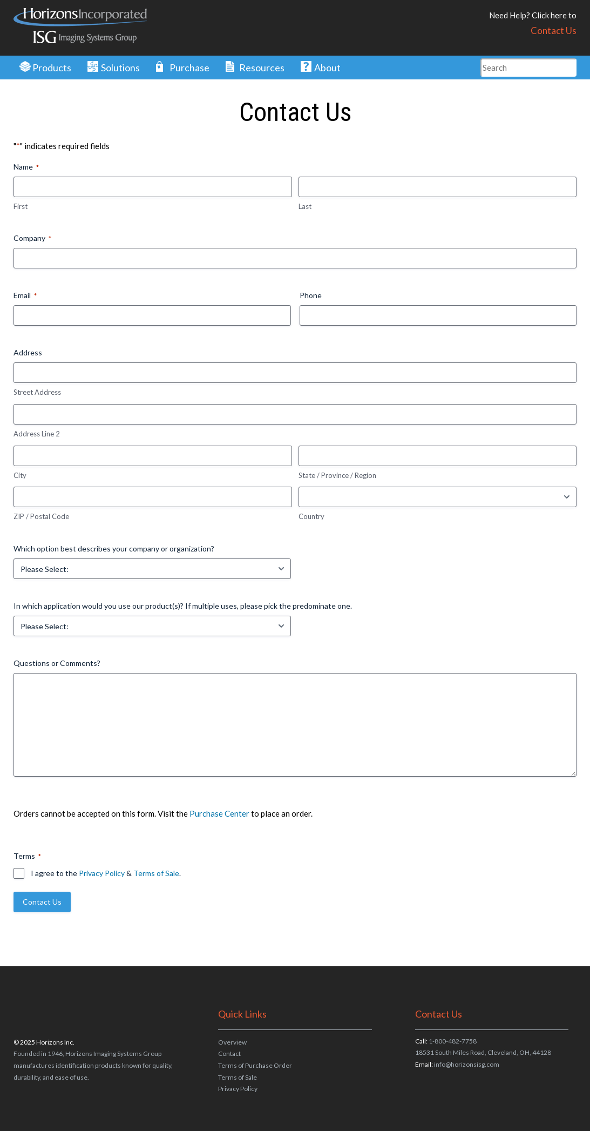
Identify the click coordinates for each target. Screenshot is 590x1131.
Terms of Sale (156, 873)
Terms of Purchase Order (255, 1065)
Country (311, 516)
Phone (311, 295)
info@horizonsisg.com (466, 1064)
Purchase (189, 67)
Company (32, 238)
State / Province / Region (337, 475)
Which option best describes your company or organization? (113, 548)
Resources (261, 67)
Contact (229, 1053)
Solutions (120, 67)
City (19, 475)
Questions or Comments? (56, 663)
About (327, 67)
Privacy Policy (102, 873)
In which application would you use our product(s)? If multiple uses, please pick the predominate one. (182, 605)
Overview (232, 1042)
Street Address (37, 392)
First (20, 206)
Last (305, 206)
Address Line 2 (36, 433)
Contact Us (554, 30)
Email (25, 295)
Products (51, 67)
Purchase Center (219, 813)
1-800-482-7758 (453, 1041)
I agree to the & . (106, 873)
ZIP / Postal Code (41, 516)
